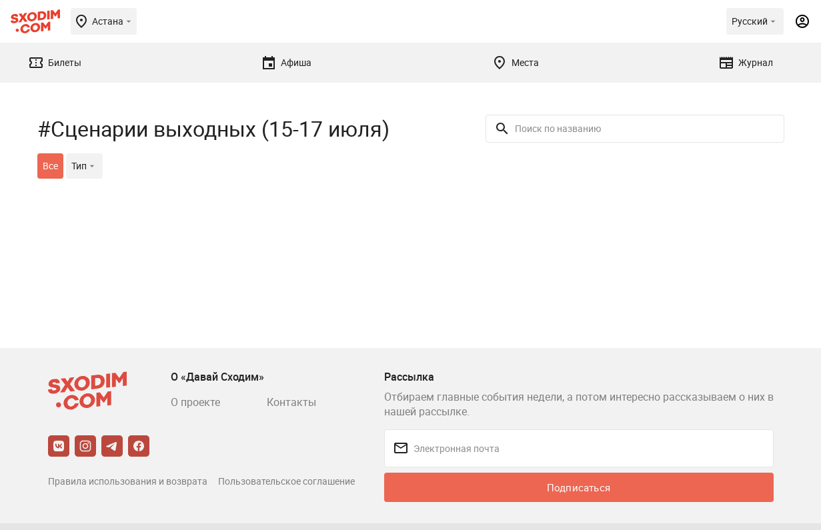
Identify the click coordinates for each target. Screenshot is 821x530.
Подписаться (578, 487)
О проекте (195, 402)
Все (50, 165)
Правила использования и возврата (127, 481)
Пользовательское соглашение (286, 481)
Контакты (291, 402)
